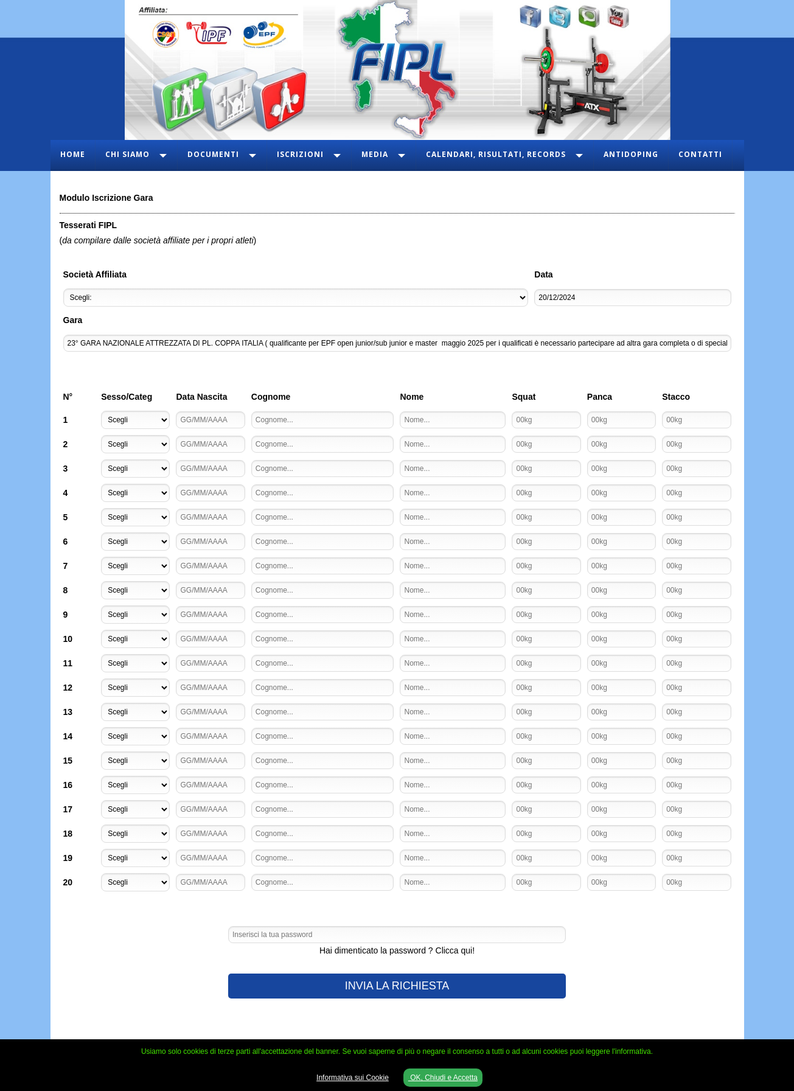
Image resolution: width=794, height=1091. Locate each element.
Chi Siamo (127, 154)
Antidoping (631, 154)
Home (72, 154)
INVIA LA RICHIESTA (397, 986)
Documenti (213, 154)
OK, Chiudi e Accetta (443, 1077)
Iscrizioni (300, 154)
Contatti (700, 154)
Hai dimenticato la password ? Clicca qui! (397, 950)
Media (374, 154)
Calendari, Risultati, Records (496, 154)
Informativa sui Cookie (352, 1077)
